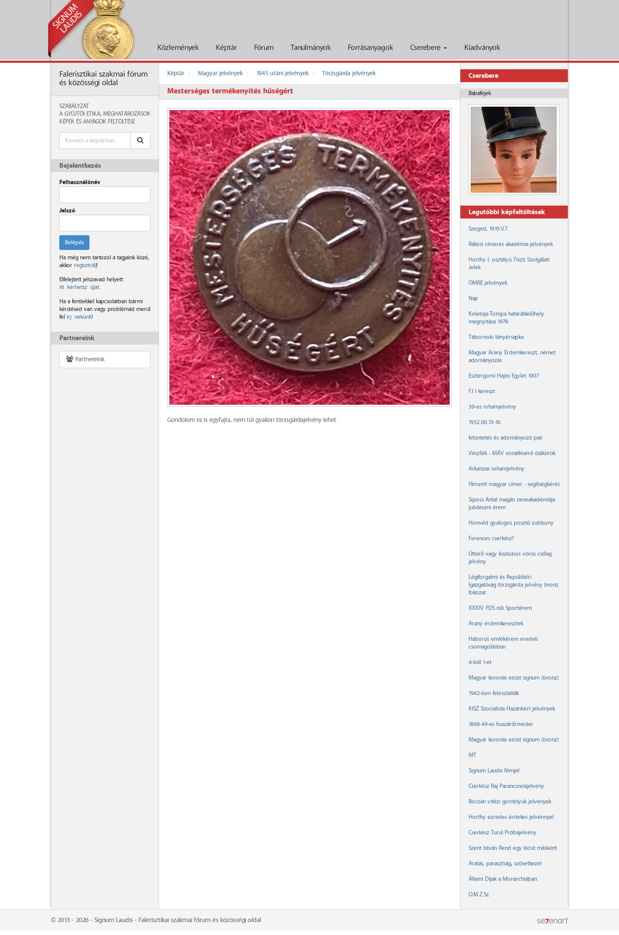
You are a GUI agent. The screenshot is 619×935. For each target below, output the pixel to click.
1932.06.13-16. (485, 422)
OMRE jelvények (488, 283)
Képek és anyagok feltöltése (97, 121)
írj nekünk (79, 317)
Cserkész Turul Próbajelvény (502, 832)
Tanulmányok (311, 48)
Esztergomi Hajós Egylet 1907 (504, 375)
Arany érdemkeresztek (496, 623)
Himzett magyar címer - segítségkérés (514, 484)
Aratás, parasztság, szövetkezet (505, 863)
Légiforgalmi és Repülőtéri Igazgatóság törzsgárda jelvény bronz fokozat (513, 585)
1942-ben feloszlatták (494, 693)
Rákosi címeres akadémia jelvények (511, 244)
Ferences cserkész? (491, 538)
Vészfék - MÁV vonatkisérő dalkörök (512, 453)
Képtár (226, 48)
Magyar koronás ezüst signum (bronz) (513, 677)
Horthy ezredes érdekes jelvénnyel (511, 817)
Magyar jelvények (220, 73)
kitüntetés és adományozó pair (506, 437)
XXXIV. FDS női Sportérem (500, 608)
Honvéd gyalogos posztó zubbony (511, 523)
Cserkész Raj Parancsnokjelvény (506, 786)
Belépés (74, 242)
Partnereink (84, 359)
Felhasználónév (79, 182)
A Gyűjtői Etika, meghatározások (104, 114)
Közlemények (178, 48)
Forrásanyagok (370, 48)
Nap (473, 298)
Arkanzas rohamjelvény (496, 468)
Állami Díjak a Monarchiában (503, 879)
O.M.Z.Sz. (479, 894)
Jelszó (67, 210)
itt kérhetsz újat (79, 287)
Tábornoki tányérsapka (496, 337)
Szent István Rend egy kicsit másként (513, 848)
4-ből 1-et (480, 662)
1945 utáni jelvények (282, 73)
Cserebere (428, 48)
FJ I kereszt (482, 391)
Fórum (263, 48)
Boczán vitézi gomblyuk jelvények (510, 801)
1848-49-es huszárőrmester (501, 724)
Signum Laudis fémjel (494, 770)
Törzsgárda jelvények (349, 73)
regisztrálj (85, 265)
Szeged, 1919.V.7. (489, 228)
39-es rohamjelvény (492, 406)
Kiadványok (482, 48)
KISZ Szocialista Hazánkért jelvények (512, 708)
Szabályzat (74, 106)
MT (472, 755)
